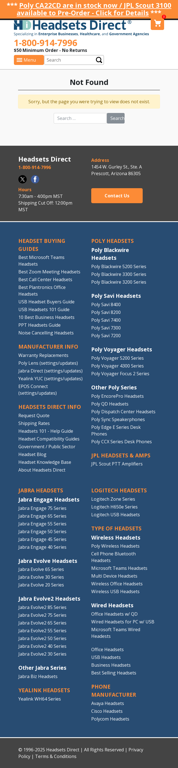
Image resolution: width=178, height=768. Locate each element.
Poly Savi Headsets (116, 295)
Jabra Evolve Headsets (47, 561)
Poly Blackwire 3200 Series (118, 282)
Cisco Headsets (107, 711)
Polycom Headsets (110, 719)
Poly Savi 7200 (106, 336)
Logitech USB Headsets (115, 515)
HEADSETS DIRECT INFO (49, 407)
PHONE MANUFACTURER (113, 690)
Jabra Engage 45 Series (42, 539)
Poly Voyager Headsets (121, 349)
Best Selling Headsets (113, 673)
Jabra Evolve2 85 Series (42, 607)
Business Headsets (111, 665)
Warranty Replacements (43, 355)
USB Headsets (106, 657)
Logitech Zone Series (113, 499)
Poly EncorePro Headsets (117, 396)
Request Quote (34, 415)
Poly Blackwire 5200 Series (118, 266)
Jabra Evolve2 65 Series (42, 623)
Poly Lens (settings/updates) (48, 363)
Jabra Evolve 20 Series (41, 585)
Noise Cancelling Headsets (46, 333)
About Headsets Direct (41, 470)
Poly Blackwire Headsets (110, 254)
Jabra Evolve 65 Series (41, 569)
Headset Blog (32, 454)
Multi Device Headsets (114, 576)
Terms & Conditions (55, 756)
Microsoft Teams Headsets (119, 568)
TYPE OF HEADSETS (116, 528)
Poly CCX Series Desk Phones (121, 442)
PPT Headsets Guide (39, 325)
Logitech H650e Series (114, 507)
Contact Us (117, 196)
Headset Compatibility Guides (49, 439)
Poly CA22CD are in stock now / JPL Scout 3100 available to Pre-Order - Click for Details (94, 9)
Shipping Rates (34, 423)
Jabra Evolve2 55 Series (42, 631)
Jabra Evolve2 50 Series (42, 638)
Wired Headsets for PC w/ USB (122, 622)
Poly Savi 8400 (106, 304)
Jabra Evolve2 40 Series (42, 646)
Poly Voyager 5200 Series (117, 358)
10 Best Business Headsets (46, 317)
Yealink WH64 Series (39, 699)
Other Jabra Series (42, 667)
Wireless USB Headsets (115, 591)
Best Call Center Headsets (45, 279)
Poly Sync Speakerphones (118, 419)
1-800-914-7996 (45, 43)
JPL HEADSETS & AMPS (120, 455)
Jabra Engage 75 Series (42, 508)
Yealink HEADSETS (44, 690)
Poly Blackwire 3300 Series (118, 274)
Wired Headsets (112, 605)
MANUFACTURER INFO (48, 346)
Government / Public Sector (46, 447)
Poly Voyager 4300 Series (117, 366)
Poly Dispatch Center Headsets (123, 412)
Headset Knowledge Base (44, 462)
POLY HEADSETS (112, 241)
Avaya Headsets (107, 703)
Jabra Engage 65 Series (42, 516)
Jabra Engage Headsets (49, 499)
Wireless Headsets (115, 537)
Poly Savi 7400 (106, 320)
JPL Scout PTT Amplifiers (117, 464)
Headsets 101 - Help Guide (45, 431)
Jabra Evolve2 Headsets (49, 598)
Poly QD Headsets (109, 404)
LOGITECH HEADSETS (119, 490)
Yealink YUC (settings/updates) (50, 379)
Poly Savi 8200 (106, 312)
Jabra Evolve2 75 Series (42, 615)
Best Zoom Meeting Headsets (49, 272)
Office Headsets (107, 649)
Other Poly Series (114, 387)
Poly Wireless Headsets (115, 546)
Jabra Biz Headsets (38, 676)
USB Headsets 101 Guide (44, 309)
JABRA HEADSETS (40, 490)
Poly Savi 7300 (106, 328)
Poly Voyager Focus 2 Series (120, 374)
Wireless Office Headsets (117, 584)
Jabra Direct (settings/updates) (50, 371)
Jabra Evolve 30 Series (41, 577)
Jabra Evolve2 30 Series (42, 654)
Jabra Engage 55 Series (42, 524)
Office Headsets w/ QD (114, 614)
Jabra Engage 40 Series (42, 547)
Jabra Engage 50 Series (42, 531)
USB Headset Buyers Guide (46, 302)
